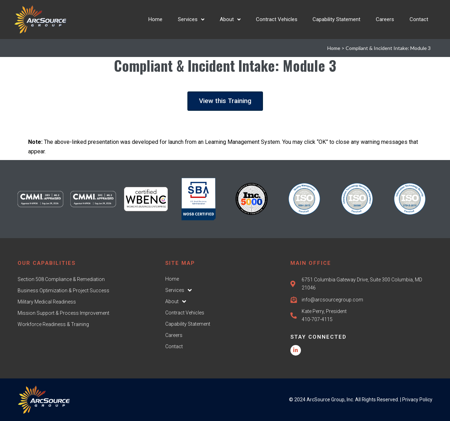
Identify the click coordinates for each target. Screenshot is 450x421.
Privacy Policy (417, 399)
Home (333, 48)
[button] (225, 101)
